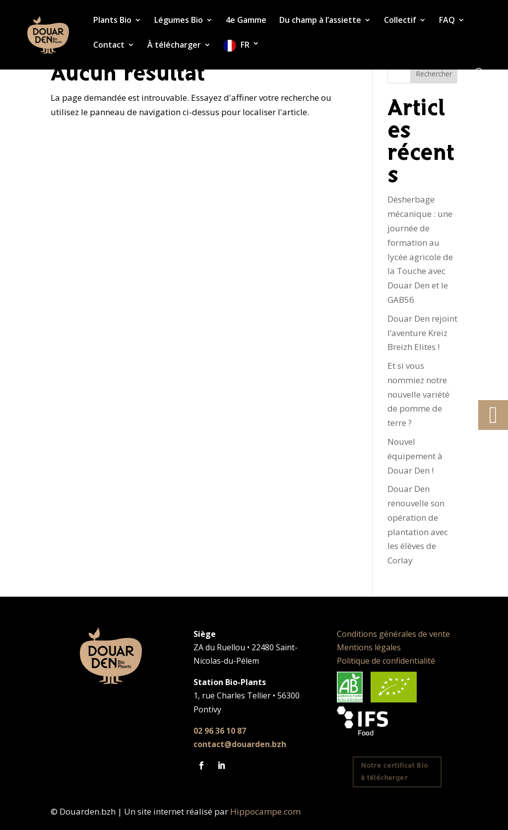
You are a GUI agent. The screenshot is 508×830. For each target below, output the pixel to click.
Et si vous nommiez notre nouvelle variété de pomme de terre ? (418, 394)
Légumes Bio (178, 20)
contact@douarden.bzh (239, 744)
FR (245, 45)
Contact (109, 45)
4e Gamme (246, 20)
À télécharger (174, 45)
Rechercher (434, 73)
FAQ (447, 20)
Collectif (400, 20)
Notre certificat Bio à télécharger (395, 772)
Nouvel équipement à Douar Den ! (415, 456)
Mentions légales (369, 647)
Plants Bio (112, 20)
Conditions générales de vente (393, 633)
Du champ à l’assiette (320, 20)
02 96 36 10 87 (219, 730)
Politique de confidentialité (386, 660)
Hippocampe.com (265, 811)
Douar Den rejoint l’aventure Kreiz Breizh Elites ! (422, 333)
